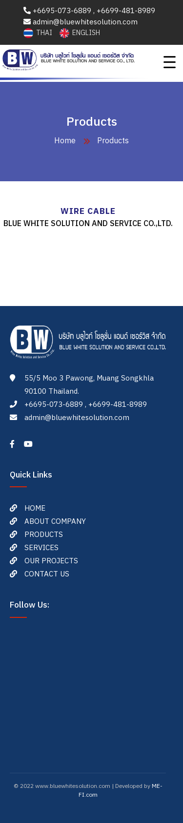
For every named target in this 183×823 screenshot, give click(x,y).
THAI (38, 32)
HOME (34, 508)
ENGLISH (80, 32)
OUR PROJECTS (51, 561)
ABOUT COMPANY (55, 522)
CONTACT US (46, 574)
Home (65, 141)
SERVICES (41, 548)
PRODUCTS (43, 535)
